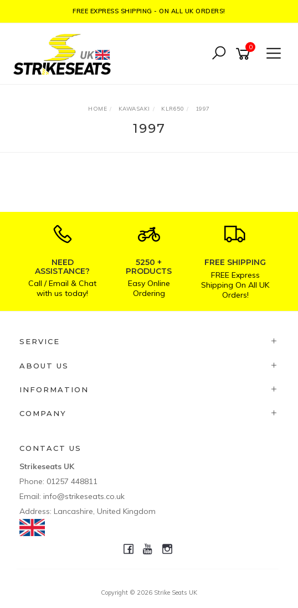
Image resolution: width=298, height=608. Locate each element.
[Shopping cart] (245, 54)
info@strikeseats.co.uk (84, 496)
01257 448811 (72, 481)
